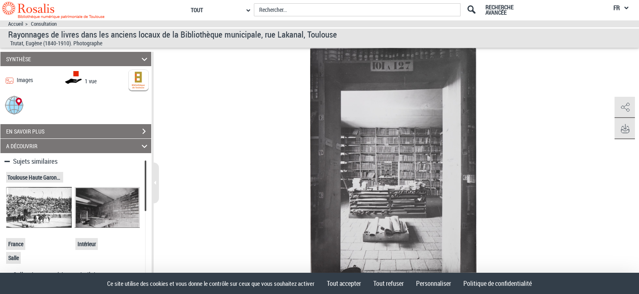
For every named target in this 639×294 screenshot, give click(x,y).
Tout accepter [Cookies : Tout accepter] (344, 283)
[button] (14, 105)
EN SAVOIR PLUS (78, 131)
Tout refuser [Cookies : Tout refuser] (388, 283)
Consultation (44, 23)
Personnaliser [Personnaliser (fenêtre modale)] (433, 283)
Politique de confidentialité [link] (497, 283)
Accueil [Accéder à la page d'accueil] (15, 23)
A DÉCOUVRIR (78, 146)
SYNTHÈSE (78, 59)
